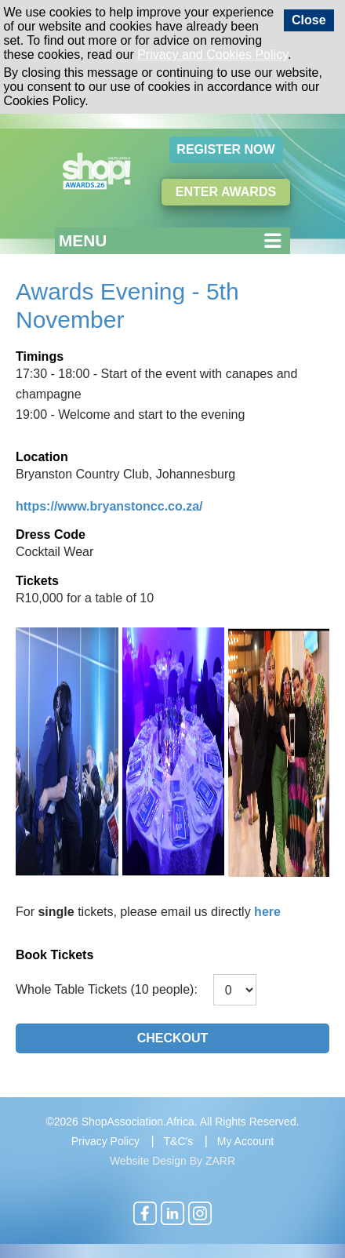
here (267, 911)
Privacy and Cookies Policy (212, 54)
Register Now (225, 149)
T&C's (179, 1141)
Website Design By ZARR (172, 1160)
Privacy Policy (105, 1141)
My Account (245, 1141)
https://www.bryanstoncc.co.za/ (109, 506)
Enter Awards (226, 191)
